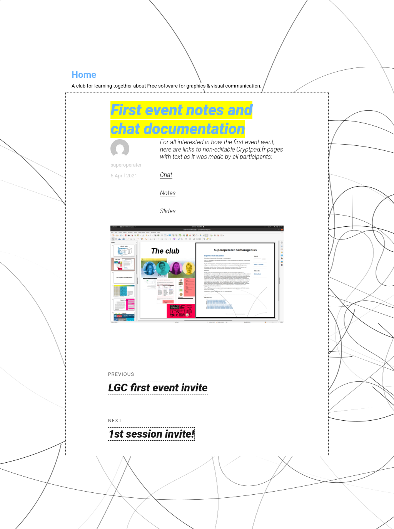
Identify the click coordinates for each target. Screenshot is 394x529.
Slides (168, 211)
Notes (168, 193)
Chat (166, 175)
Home (84, 74)
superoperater (126, 165)
